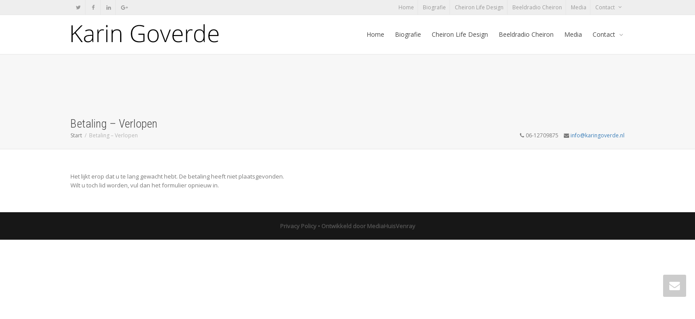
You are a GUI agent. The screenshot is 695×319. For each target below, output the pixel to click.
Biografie (434, 7)
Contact (605, 7)
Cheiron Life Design (479, 7)
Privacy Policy (298, 226)
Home (406, 7)
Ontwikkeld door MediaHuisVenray (368, 226)
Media (578, 7)
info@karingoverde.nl (597, 135)
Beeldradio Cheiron (537, 7)
